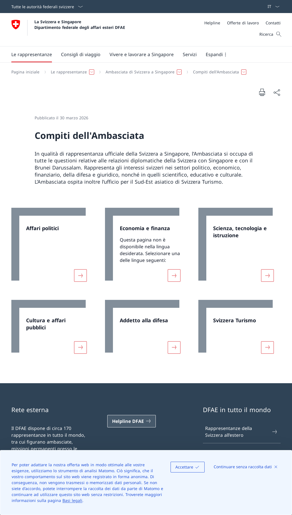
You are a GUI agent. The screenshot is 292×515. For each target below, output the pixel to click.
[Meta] (242, 23)
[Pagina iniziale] (25, 72)
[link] (52, 248)
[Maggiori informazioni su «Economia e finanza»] (174, 275)
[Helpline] (212, 23)
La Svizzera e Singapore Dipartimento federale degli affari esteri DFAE (79, 24)
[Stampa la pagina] (262, 92)
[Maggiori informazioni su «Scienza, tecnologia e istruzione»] (267, 275)
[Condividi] (276, 92)
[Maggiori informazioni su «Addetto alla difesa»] (174, 347)
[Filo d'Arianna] (144, 72)
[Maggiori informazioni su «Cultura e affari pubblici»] (80, 347)
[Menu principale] (141, 54)
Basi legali (72, 500)
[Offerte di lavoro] (243, 23)
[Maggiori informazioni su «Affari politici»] (80, 275)
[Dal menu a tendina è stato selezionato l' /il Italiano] (272, 6)
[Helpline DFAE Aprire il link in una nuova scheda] (131, 421)
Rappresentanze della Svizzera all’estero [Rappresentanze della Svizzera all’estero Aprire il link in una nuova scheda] (241, 431)
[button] (31, 54)
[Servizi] (189, 54)
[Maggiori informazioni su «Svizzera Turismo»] (267, 347)
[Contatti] (273, 23)
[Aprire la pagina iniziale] (68, 29)
